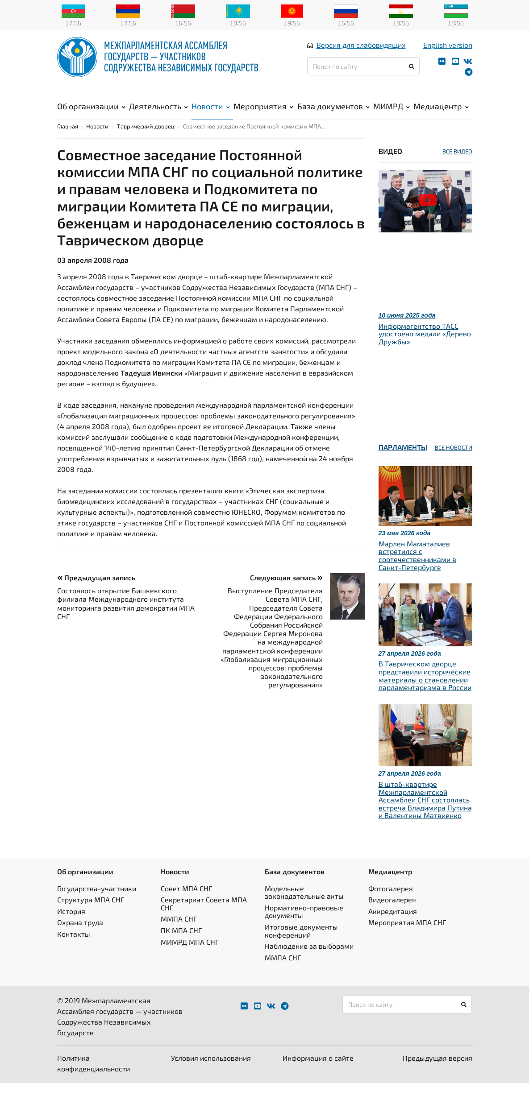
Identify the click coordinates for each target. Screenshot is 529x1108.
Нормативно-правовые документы (304, 936)
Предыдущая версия (437, 1083)
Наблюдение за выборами (309, 971)
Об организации (91, 116)
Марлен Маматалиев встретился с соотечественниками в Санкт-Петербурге (417, 580)
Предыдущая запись (96, 602)
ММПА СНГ (179, 943)
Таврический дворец (146, 151)
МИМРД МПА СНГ (190, 967)
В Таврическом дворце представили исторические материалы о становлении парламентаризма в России (425, 700)
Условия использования (211, 1083)
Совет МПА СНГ (186, 913)
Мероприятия (263, 116)
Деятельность (158, 116)
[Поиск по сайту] (363, 76)
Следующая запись (286, 602)
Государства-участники (96, 913)
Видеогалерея (392, 924)
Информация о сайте (318, 1083)
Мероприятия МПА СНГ (407, 947)
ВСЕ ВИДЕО (457, 176)
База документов (333, 116)
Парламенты (403, 472)
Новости (211, 116)
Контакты (73, 959)
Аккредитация (392, 936)
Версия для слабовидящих (361, 55)
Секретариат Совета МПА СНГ (204, 928)
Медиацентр (441, 116)
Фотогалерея (390, 913)
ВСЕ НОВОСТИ (453, 472)
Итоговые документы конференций (301, 955)
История (71, 936)
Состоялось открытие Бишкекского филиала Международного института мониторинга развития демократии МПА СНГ (126, 628)
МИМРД (391, 116)
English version (447, 55)
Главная (67, 151)
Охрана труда (80, 947)
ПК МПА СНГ (181, 955)
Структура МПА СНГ (90, 924)
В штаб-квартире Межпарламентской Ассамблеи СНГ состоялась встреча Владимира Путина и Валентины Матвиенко (425, 824)
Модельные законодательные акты (304, 917)
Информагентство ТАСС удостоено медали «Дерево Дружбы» (425, 359)
